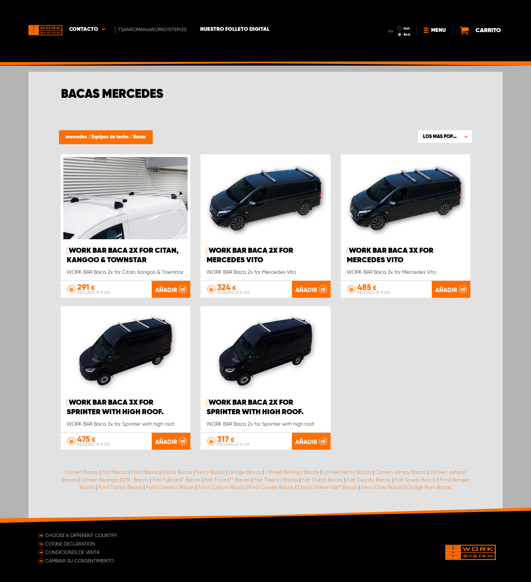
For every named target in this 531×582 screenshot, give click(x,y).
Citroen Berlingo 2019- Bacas (115, 480)
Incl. (407, 9)
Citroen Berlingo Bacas (292, 472)
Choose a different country (81, 535)
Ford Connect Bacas (170, 487)
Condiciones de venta (72, 552)
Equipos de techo (110, 137)
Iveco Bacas (210, 472)
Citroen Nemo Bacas (347, 472)
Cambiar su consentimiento (79, 560)
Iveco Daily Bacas (382, 487)
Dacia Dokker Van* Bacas (327, 487)
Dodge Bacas (245, 472)
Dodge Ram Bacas (429, 487)
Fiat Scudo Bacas (415, 480)
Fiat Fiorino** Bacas (227, 480)
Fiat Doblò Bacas (322, 480)
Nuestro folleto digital (235, 10)
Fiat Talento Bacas (276, 480)
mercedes (77, 137)
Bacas (139, 137)
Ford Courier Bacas (271, 487)
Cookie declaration (70, 543)
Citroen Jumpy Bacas (400, 472)
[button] (445, 136)
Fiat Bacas (114, 472)
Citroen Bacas (81, 472)
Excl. (407, 15)
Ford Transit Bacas (120, 487)
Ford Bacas (144, 472)
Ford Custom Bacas (221, 487)
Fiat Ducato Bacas (368, 480)
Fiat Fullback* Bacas (176, 480)
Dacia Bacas (177, 472)
